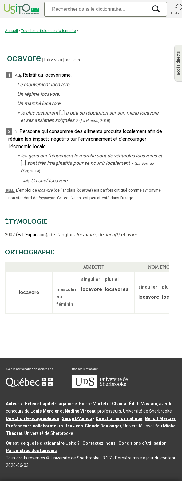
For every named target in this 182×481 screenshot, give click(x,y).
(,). (95, 120)
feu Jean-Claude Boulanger (93, 425)
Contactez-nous (99, 443)
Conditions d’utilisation (142, 443)
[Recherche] (96, 9)
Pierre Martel (92, 403)
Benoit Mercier (160, 418)
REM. (10, 190)
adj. (69, 60)
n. (79, 60)
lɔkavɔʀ (53, 60)
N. (16, 131)
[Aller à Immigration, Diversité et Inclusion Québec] (29, 385)
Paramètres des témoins (31, 450)
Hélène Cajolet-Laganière (51, 403)
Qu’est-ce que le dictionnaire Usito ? (43, 443)
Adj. (18, 75)
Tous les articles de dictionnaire (48, 31)
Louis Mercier (44, 411)
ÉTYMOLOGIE (26, 221)
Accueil (11, 31)
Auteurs (14, 403)
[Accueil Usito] (21, 9)
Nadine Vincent (80, 411)
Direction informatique (119, 418)
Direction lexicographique (32, 418)
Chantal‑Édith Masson (134, 403)
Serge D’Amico (77, 418)
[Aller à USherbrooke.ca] (100, 386)
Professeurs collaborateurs (34, 425)
